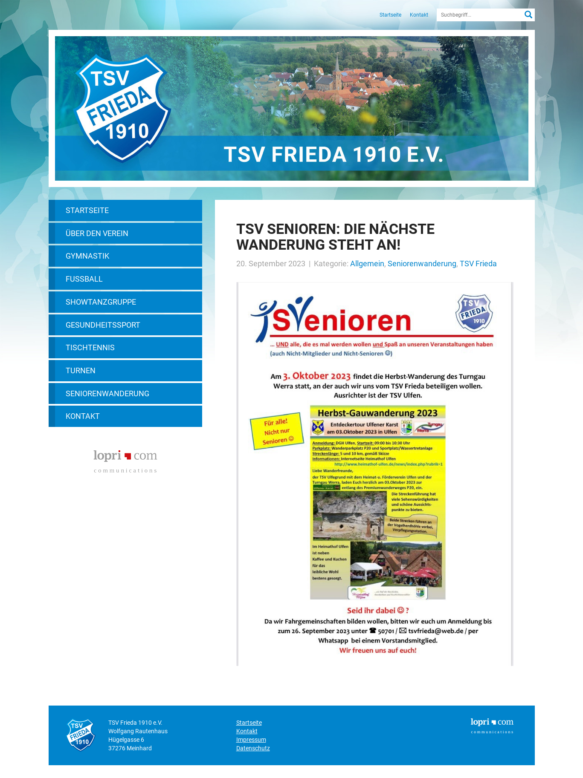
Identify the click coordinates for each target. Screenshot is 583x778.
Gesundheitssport (103, 324)
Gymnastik (87, 255)
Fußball (84, 278)
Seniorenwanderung (107, 393)
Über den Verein (97, 233)
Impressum (251, 739)
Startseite (390, 15)
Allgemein (367, 263)
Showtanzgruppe (101, 301)
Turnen (81, 370)
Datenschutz (253, 748)
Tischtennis (90, 347)
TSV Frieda (478, 263)
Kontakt (419, 15)
